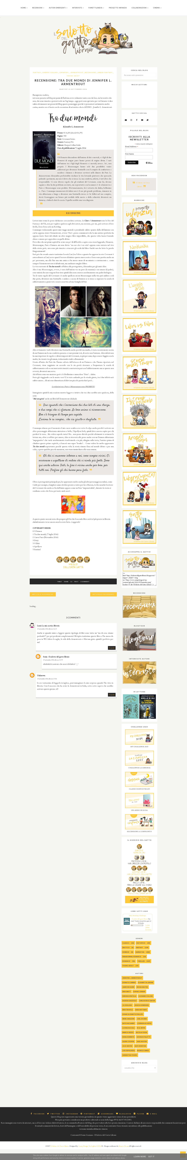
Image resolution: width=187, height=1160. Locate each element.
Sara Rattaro (141, 1020)
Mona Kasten (142, 998)
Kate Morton (140, 1057)
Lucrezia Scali (128, 1038)
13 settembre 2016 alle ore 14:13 (47, 640)
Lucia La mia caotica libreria (48, 636)
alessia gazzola (129, 1011)
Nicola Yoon (141, 1043)
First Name (129, 165)
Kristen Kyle (127, 1020)
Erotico (126, 958)
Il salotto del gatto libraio (140, 930)
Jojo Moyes (127, 1057)
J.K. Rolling (127, 1016)
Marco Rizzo (128, 1043)
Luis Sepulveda (128, 1061)
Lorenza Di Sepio (144, 1034)
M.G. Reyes (141, 1038)
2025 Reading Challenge (137, 926)
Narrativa (140, 963)
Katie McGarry (128, 1034)
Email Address (131, 157)
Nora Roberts (128, 1048)
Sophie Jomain (139, 1002)
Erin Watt (126, 1002)
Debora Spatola (129, 1007)
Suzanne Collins (146, 1007)
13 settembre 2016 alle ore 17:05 (47, 690)
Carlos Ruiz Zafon (147, 1011)
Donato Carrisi (129, 993)
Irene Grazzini (128, 1029)
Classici (125, 954)
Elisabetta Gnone (145, 993)
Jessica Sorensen (142, 1016)
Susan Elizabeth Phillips (132, 1025)
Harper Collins (50, 83)
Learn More (140, 1156)
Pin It (80, 592)
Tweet (53, 592)
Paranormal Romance (131, 967)
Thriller (141, 972)
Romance (126, 972)
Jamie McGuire (128, 998)
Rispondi (111, 659)
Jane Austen (142, 1052)
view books (148, 940)
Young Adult (73, 86)
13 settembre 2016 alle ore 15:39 (53, 671)
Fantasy (37, 83)
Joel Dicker (142, 1029)
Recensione (90, 83)
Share (63, 592)
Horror (125, 963)
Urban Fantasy (105, 83)
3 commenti (91, 592)
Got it (151, 1156)
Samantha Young (129, 1066)
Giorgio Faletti (143, 1048)
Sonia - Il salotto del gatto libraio (56, 667)
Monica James (143, 1061)
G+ (71, 592)
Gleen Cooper (128, 1052)
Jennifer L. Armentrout (71, 83)
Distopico (141, 954)
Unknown (41, 686)
